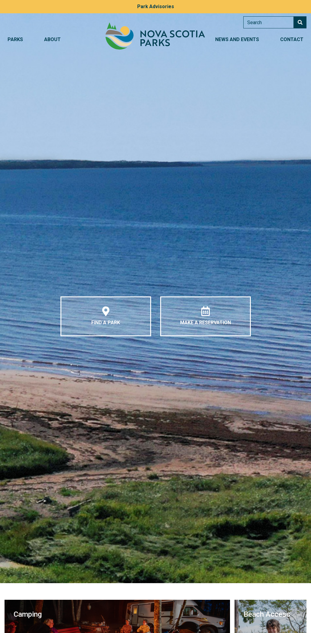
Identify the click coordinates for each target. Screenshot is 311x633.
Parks (15, 39)
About (52, 39)
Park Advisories (155, 6)
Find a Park (105, 315)
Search (300, 22)
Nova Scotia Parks (155, 36)
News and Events (237, 39)
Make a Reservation (205, 315)
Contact (291, 39)
